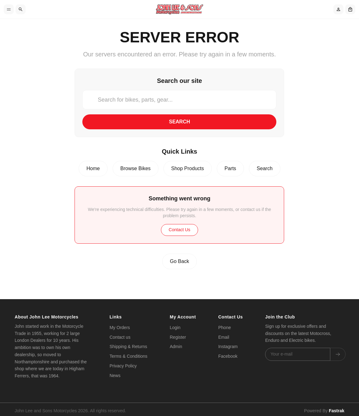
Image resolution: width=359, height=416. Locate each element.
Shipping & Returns (128, 346)
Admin (176, 346)
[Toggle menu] (9, 9)
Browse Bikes (135, 168)
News (114, 375)
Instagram (228, 346)
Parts (230, 168)
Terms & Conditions (128, 356)
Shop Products (187, 168)
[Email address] (297, 354)
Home (93, 168)
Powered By (324, 407)
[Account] (338, 9)
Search (179, 121)
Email (223, 337)
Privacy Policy (123, 365)
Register (178, 337)
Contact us (119, 337)
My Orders (119, 327)
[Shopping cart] (350, 9)
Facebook (227, 356)
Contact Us (179, 229)
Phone (224, 327)
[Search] (21, 9)
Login (175, 327)
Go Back (179, 261)
